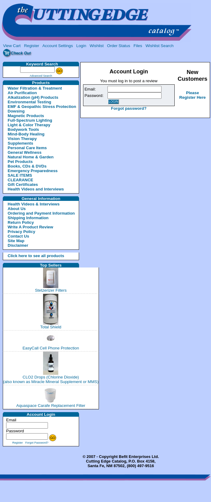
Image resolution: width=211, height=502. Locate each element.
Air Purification (22, 92)
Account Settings (57, 45)
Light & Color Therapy (29, 125)
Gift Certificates (23, 184)
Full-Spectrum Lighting (30, 120)
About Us (17, 208)
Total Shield (50, 327)
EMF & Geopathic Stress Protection (42, 106)
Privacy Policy (21, 231)
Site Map (16, 240)
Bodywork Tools (23, 129)
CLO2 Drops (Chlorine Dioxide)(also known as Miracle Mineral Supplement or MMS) (51, 379)
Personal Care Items (27, 148)
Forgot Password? (37, 442)
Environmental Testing (29, 102)
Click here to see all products (29, 255)
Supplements (20, 143)
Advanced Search (41, 75)
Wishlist (97, 45)
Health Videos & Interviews (34, 204)
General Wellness (25, 152)
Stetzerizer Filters (51, 290)
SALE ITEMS (20, 175)
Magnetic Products (26, 115)
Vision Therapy (22, 138)
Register (31, 45)
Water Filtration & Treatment (35, 88)
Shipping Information (28, 218)
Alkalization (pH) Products (33, 97)
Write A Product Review (30, 227)
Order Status (118, 45)
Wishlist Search (159, 45)
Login (81, 45)
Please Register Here (192, 95)
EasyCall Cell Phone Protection (51, 348)
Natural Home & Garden (30, 157)
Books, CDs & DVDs (27, 166)
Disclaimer (18, 245)
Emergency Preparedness (33, 170)
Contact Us (18, 236)
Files (137, 45)
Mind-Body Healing (26, 134)
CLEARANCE (20, 180)
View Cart (12, 45)
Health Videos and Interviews (36, 189)
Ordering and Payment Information (41, 213)
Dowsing (16, 111)
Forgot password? (129, 108)
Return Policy (21, 222)
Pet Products (20, 161)
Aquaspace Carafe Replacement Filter (50, 405)
